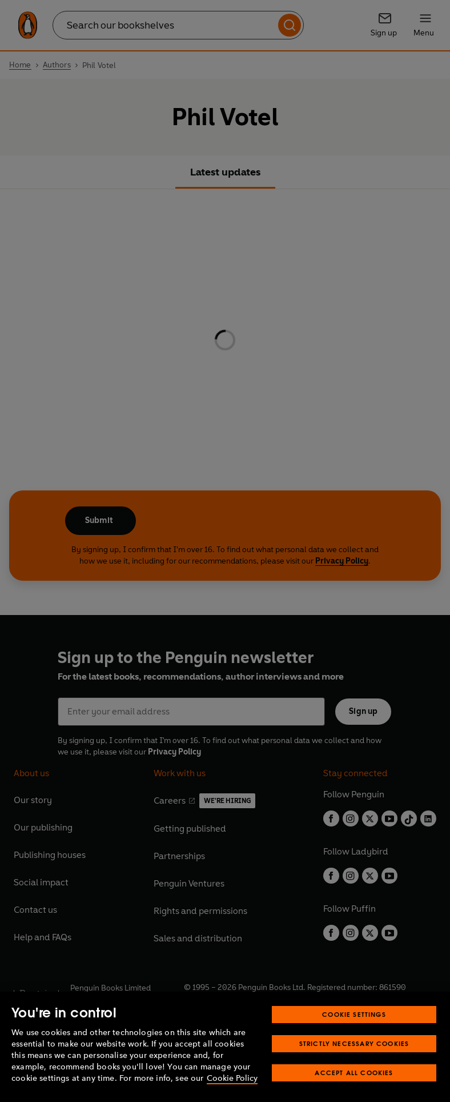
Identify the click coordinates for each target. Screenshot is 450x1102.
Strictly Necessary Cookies (354, 1043)
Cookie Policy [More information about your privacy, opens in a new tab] (232, 1078)
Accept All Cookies (354, 1072)
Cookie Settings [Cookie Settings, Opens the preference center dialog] (354, 1014)
